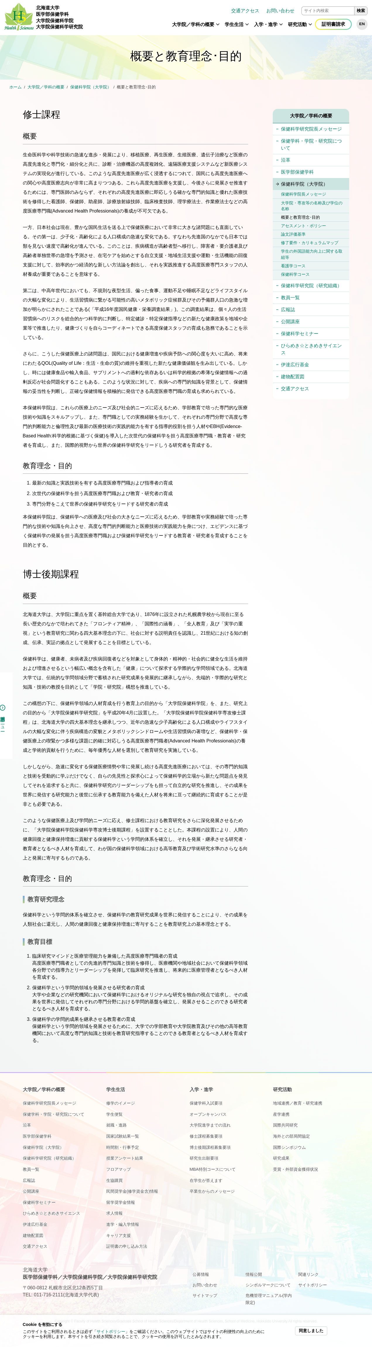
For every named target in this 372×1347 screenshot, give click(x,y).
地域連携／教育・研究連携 (297, 1103)
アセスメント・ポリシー (303, 225)
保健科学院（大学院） (90, 87)
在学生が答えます (206, 1180)
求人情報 (114, 1213)
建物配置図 (292, 376)
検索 (361, 10)
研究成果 (281, 1158)
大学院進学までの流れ (210, 1125)
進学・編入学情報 (122, 1224)
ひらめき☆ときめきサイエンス (311, 349)
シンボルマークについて (268, 1285)
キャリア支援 (118, 1235)
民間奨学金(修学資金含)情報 (132, 1191)
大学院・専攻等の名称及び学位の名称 (311, 206)
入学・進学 (265, 24)
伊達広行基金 (295, 364)
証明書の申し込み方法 (126, 1246)
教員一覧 (290, 297)
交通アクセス (245, 10)
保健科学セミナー (299, 333)
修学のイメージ (120, 1103)
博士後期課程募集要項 (210, 1147)
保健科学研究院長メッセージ (311, 128)
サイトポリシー (111, 1331)
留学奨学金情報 (120, 1202)
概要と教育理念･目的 (300, 217)
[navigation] (227, 17)
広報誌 (288, 309)
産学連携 (281, 1114)
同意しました (311, 1331)
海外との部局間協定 (291, 1136)
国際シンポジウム (289, 1147)
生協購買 (114, 1180)
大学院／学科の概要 (193, 24)
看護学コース (293, 265)
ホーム (15, 87)
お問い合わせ (280, 10)
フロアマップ (118, 1169)
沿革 (285, 160)
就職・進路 (116, 1125)
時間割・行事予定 (122, 1147)
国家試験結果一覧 (122, 1136)
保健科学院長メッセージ (303, 194)
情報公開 (254, 1274)
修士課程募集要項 (206, 1136)
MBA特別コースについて (213, 1169)
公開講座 (290, 321)
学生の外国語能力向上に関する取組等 (311, 254)
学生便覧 (114, 1114)
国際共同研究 (285, 1125)
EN (362, 24)
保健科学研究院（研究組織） (311, 285)
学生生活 (234, 24)
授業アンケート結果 (124, 1158)
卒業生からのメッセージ (212, 1191)
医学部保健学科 (297, 172)
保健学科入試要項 (206, 1103)
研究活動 (297, 24)
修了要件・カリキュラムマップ (309, 242)
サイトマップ (205, 1295)
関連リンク (308, 1274)
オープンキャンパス (208, 1114)
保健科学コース (295, 274)
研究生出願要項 (204, 1158)
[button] (217, 27)
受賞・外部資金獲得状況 (295, 1169)
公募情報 (201, 1274)
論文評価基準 (293, 234)
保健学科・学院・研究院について (311, 144)
